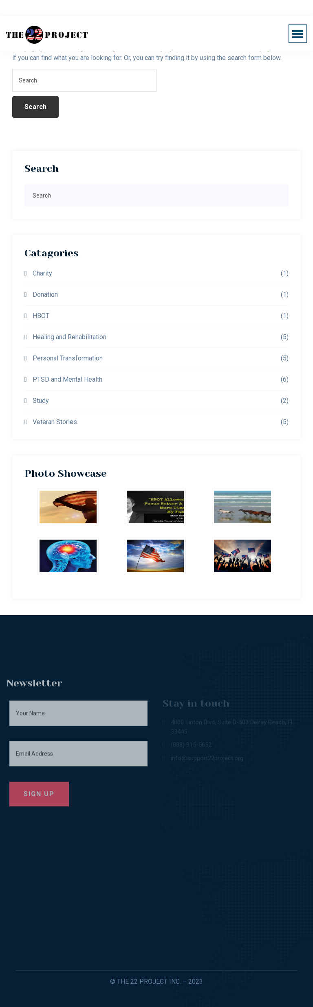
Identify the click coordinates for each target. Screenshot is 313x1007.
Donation (45, 294)
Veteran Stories (55, 422)
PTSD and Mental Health (67, 379)
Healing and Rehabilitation (69, 337)
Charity (42, 273)
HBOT (41, 316)
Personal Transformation (68, 358)
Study (41, 401)
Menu (300, 34)
